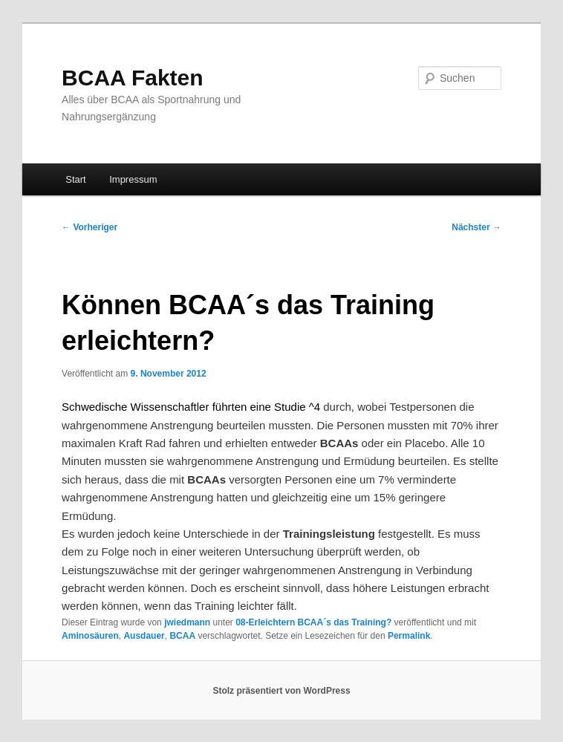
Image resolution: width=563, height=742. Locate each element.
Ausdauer (143, 636)
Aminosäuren (90, 636)
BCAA (182, 636)
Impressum (133, 179)
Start (75, 179)
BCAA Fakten (133, 77)
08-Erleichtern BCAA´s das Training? (313, 622)
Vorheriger (89, 227)
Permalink (409, 636)
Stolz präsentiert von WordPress (281, 691)
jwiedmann (187, 622)
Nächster (476, 227)
